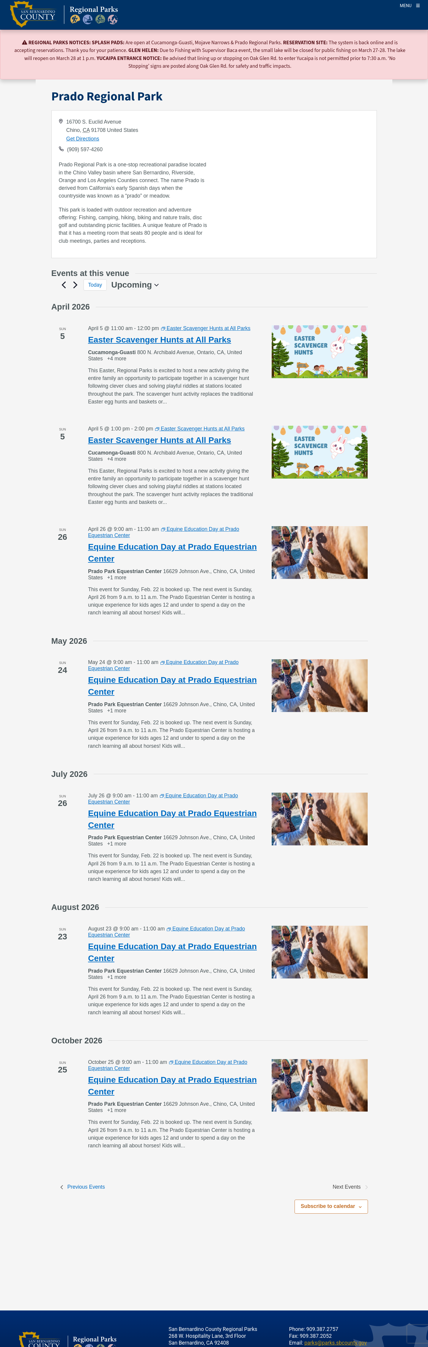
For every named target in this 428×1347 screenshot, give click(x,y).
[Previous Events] (63, 284)
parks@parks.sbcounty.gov (335, 1343)
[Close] (415, 43)
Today (95, 285)
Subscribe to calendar (328, 1206)
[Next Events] (75, 284)
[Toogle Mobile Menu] (409, 5)
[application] (294, 184)
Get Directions (82, 139)
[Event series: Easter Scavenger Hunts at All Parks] (206, 328)
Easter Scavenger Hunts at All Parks (159, 339)
